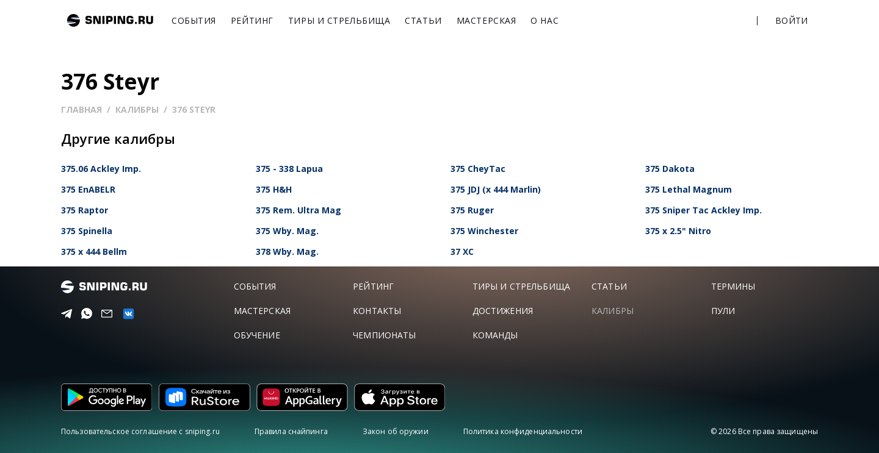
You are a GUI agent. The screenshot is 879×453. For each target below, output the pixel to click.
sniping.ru (110, 20)
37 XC (462, 251)
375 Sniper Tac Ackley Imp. (703, 210)
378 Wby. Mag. (287, 251)
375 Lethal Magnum (688, 189)
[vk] (125, 314)
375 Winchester (484, 231)
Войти (791, 20)
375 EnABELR (88, 189)
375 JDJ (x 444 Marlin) (495, 189)
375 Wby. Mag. (287, 231)
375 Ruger (472, 210)
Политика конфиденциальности (522, 431)
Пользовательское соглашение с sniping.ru (140, 431)
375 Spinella (86, 231)
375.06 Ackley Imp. (101, 168)
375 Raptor (84, 210)
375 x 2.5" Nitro (678, 231)
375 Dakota (670, 168)
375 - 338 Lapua (289, 168)
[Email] (104, 314)
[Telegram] (64, 314)
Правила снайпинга (291, 431)
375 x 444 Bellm (94, 251)
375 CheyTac (477, 168)
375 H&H (274, 189)
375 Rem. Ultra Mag (298, 210)
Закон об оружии (396, 431)
